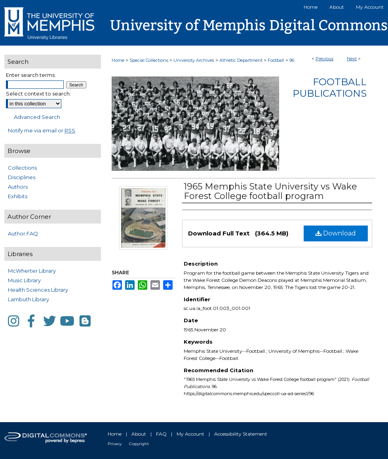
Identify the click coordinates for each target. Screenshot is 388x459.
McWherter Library (32, 271)
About (138, 434)
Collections (22, 167)
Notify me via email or (41, 130)
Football (276, 60)
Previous (324, 58)
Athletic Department (240, 60)
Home (118, 60)
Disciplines (21, 177)
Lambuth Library (28, 299)
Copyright (139, 443)
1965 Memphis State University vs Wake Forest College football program (270, 191)
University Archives (193, 60)
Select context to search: (38, 93)
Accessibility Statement (240, 434)
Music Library (24, 280)
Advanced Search (37, 117)
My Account (190, 434)
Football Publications (330, 87)
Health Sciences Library (38, 290)
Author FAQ (23, 233)
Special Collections (148, 60)
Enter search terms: (31, 75)
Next (352, 58)
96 (291, 60)
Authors (18, 187)
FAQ (161, 434)
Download (336, 233)
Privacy (115, 443)
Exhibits (17, 196)
